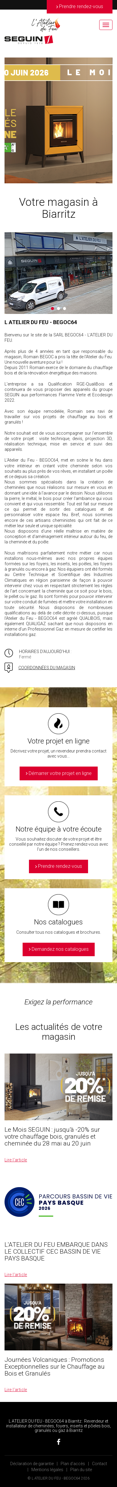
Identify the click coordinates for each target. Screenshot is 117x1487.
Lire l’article (16, 1159)
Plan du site (81, 1469)
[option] (58, 120)
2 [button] (58, 308)
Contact (99, 1463)
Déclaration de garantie (32, 1463)
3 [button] (64, 308)
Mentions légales (47, 1469)
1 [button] (52, 308)
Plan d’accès (73, 1463)
